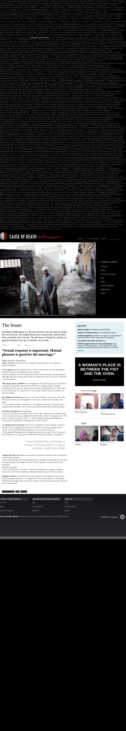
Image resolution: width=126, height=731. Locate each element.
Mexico (95, 409)
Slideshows (105, 289)
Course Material (107, 286)
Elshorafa (24, 491)
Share (27, 345)
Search (104, 238)
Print (18, 345)
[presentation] (111, 253)
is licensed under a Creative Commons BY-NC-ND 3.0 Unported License (34, 516)
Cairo (108, 442)
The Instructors (107, 414)
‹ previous (76, 391)
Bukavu (115, 409)
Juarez (90, 409)
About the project (70, 507)
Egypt (4, 345)
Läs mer (80, 350)
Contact (80, 238)
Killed (103, 270)
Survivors (104, 266)
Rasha (78, 444)
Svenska (95, 238)
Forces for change (108, 274)
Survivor (77, 442)
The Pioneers (81, 412)
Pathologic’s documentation (39, 38)
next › (79, 391)
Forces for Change (8, 491)
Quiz (102, 278)
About (103, 293)
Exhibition (35, 511)
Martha (103, 444)
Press (103, 282)
